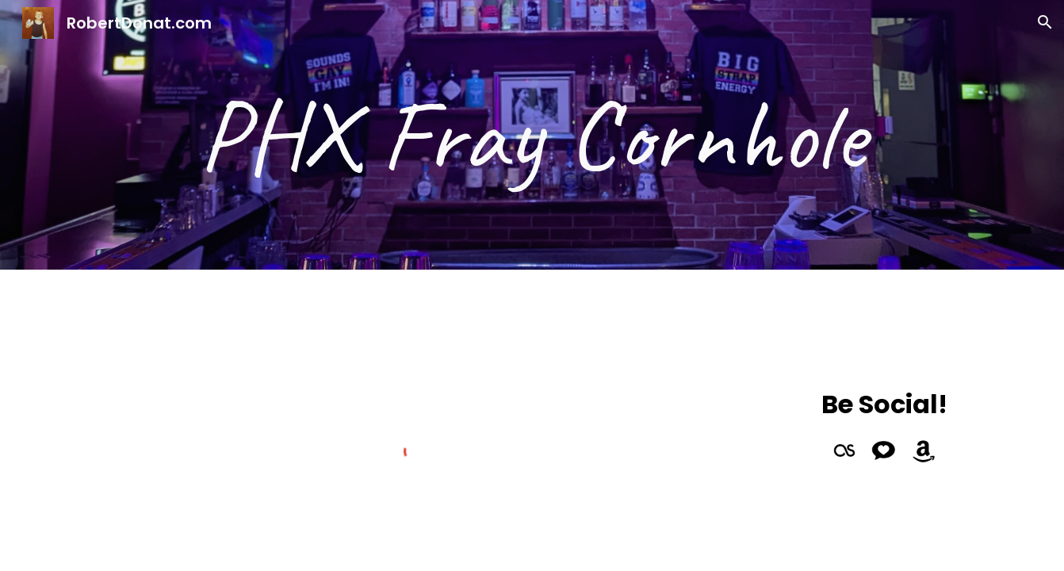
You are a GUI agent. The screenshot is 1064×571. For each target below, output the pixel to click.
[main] (532, 135)
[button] (1045, 22)
